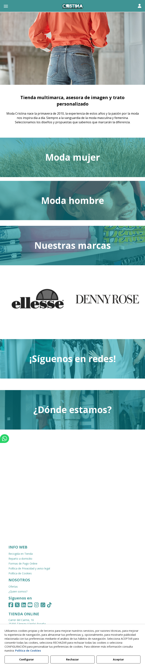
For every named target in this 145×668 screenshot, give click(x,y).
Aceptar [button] (118, 659)
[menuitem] (72, 553)
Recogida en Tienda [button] (20, 553)
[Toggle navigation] (139, 6)
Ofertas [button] (13, 586)
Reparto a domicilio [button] (20, 558)
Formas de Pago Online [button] (22, 563)
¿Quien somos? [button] (17, 591)
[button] (72, 6)
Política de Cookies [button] (20, 573)
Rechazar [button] (72, 659)
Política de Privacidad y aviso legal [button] (29, 568)
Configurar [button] (26, 659)
